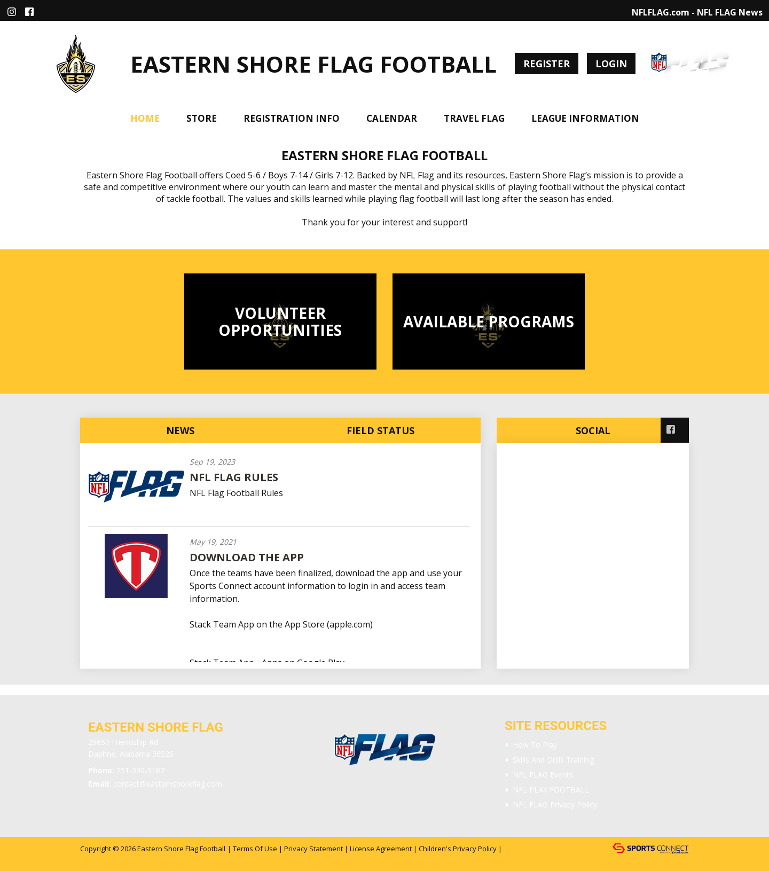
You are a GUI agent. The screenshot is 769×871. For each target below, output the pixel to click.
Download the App (247, 557)
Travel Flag (474, 118)
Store (201, 118)
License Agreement (381, 848)
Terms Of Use (255, 848)
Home (145, 118)
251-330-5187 (140, 770)
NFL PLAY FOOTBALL (551, 789)
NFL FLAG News (730, 12)
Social (593, 430)
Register (546, 63)
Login (611, 63)
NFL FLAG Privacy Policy (555, 804)
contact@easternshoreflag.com (167, 784)
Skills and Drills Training (553, 760)
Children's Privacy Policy (458, 848)
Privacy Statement (313, 848)
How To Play (535, 745)
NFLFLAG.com (660, 12)
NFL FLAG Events (543, 775)
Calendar (391, 118)
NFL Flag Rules (234, 477)
